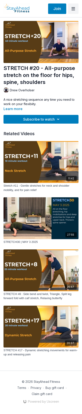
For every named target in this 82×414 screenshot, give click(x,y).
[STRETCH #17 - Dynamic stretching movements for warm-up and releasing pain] (41, 352)
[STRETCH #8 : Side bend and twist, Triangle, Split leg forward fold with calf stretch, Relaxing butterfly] (41, 296)
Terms (21, 388)
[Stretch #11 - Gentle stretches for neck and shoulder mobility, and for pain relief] (41, 188)
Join (57, 8)
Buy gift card (54, 388)
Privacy (36, 388)
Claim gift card (42, 394)
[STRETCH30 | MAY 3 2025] (41, 242)
